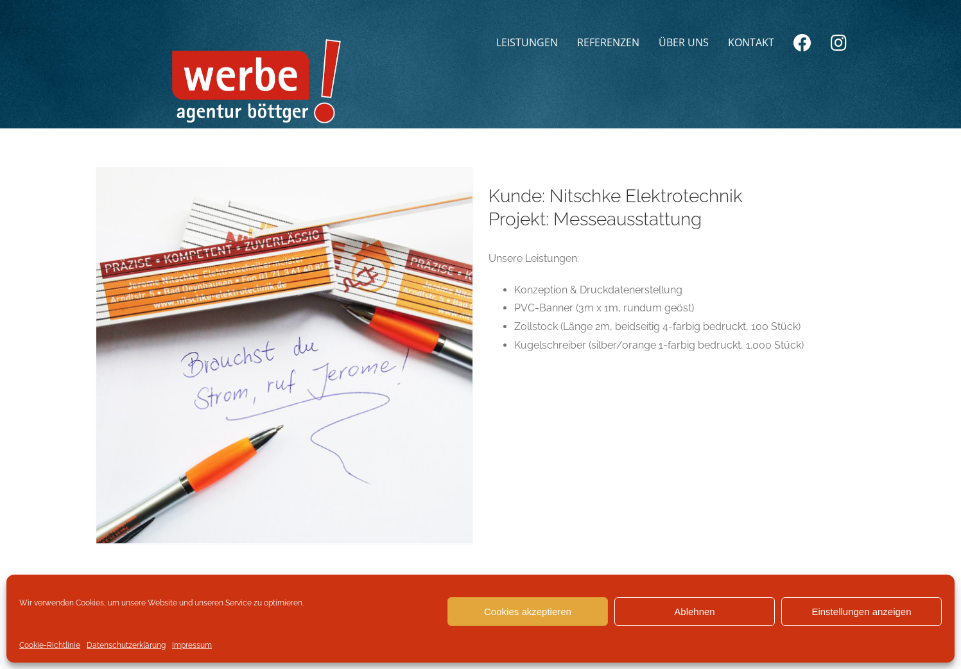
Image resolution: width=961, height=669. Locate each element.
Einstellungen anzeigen (861, 611)
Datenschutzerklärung (126, 645)
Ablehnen (694, 611)
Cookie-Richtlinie (49, 645)
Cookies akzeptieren (527, 611)
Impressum (192, 645)
